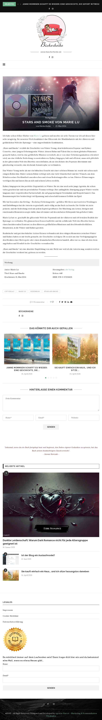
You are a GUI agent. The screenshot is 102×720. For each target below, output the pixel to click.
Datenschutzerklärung (13, 622)
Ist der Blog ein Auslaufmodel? (38, 555)
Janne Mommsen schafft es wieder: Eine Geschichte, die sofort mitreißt (62, 4)
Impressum (8, 610)
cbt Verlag (69, 269)
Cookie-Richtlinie (10, 616)
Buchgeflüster (51, 118)
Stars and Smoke (51, 291)
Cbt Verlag (9, 291)
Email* (51, 678)
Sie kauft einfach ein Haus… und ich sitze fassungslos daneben (55, 571)
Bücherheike (45, 126)
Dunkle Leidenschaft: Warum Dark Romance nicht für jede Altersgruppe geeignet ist (45, 542)
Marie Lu (38, 136)
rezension (35, 291)
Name (51, 667)
